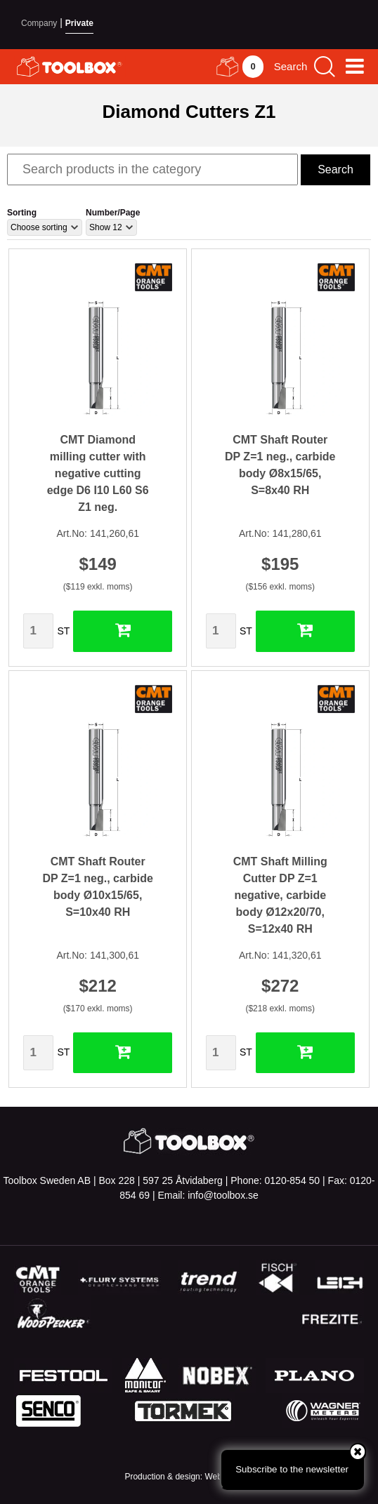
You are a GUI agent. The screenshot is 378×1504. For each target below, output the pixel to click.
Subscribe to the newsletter (299, 1462)
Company (39, 23)
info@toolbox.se (223, 1195)
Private (79, 23)
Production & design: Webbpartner (188, 1477)
